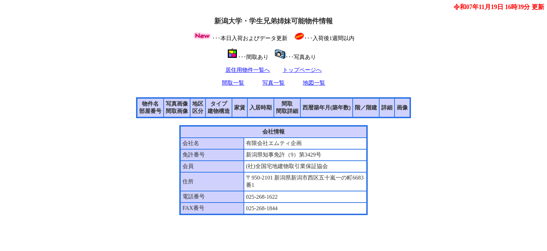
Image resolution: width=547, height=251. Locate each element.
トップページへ (302, 70)
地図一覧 (314, 83)
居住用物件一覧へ (247, 70)
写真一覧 (273, 83)
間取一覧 (233, 83)
